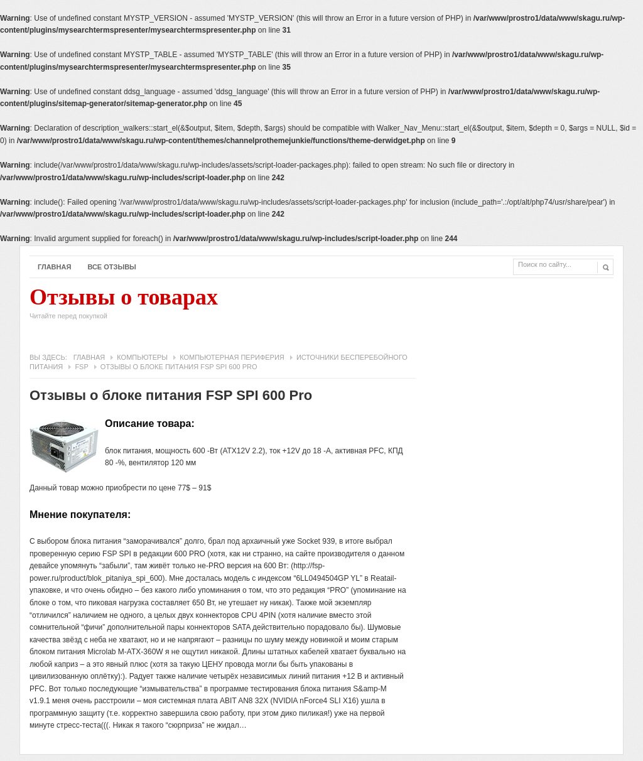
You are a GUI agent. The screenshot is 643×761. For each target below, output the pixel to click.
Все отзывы (111, 267)
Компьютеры (142, 357)
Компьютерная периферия (232, 357)
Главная (54, 267)
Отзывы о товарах (124, 306)
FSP (81, 366)
